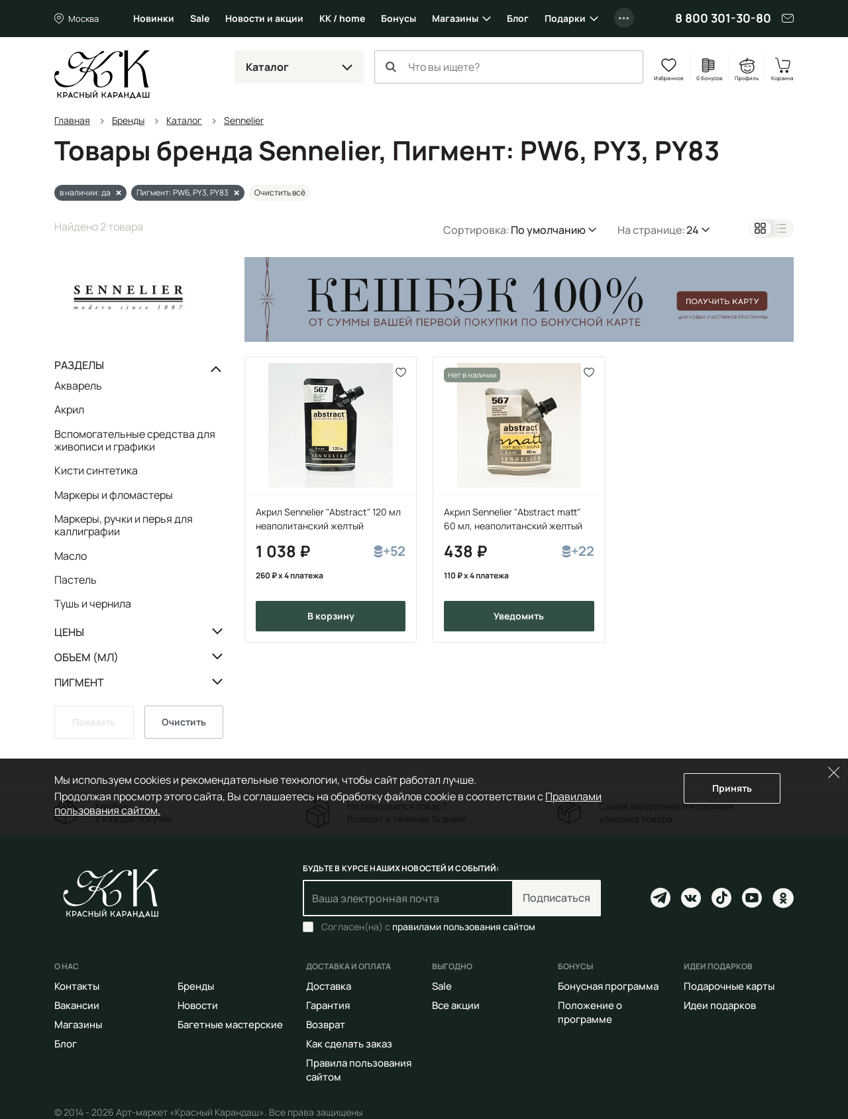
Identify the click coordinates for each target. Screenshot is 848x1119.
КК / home (342, 18)
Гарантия (328, 1005)
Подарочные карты (729, 986)
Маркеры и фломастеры (113, 495)
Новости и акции (264, 18)
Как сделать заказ (349, 1044)
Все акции (456, 1005)
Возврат (325, 1025)
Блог (518, 18)
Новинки (153, 18)
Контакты (76, 986)
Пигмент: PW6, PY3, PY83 (182, 192)
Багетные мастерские (230, 1025)
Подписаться (556, 897)
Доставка (328, 986)
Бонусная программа (608, 986)
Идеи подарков (720, 1005)
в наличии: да (85, 192)
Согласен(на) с (428, 927)
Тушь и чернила (92, 603)
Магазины (455, 18)
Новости (198, 1005)
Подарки (565, 18)
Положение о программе (590, 1012)
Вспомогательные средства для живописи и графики (134, 440)
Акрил (69, 409)
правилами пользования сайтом (463, 926)
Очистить (184, 722)
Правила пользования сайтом (358, 1070)
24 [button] (692, 230)
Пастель (75, 579)
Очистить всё (279, 192)
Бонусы (398, 18)
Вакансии (76, 1005)
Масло (70, 556)
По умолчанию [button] (548, 230)
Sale (199, 18)
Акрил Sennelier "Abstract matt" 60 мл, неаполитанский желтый (513, 519)
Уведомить (519, 616)
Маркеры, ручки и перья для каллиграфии (123, 525)
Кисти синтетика (96, 470)
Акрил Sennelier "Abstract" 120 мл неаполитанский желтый (328, 519)
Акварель (78, 386)
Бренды (196, 986)
